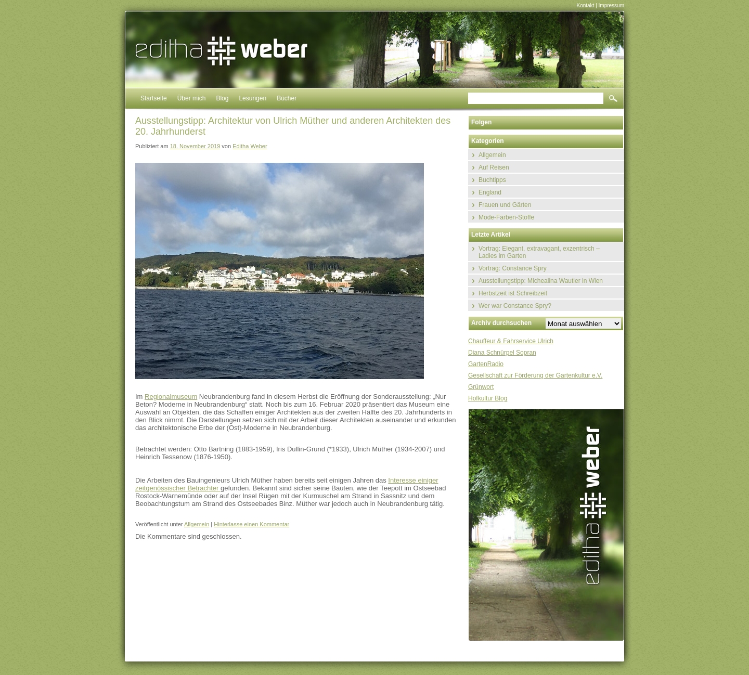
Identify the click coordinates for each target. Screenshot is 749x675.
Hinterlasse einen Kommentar (251, 524)
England (490, 192)
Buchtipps (492, 180)
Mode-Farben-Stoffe (506, 217)
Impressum (611, 5)
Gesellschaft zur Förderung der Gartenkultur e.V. (535, 375)
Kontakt (585, 5)
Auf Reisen (494, 167)
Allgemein (196, 524)
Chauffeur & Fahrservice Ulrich (510, 341)
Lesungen (252, 98)
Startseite (153, 98)
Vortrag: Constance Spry (513, 268)
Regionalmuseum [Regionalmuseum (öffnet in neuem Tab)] (171, 396)
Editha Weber (250, 146)
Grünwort (481, 387)
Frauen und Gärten (505, 205)
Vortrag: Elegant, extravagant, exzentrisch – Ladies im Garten (539, 252)
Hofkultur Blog (487, 398)
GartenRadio (485, 364)
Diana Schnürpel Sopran (502, 352)
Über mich (191, 98)
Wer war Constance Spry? (515, 305)
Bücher (286, 98)
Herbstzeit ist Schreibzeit (513, 293)
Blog (222, 98)
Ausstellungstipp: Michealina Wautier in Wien (541, 280)
